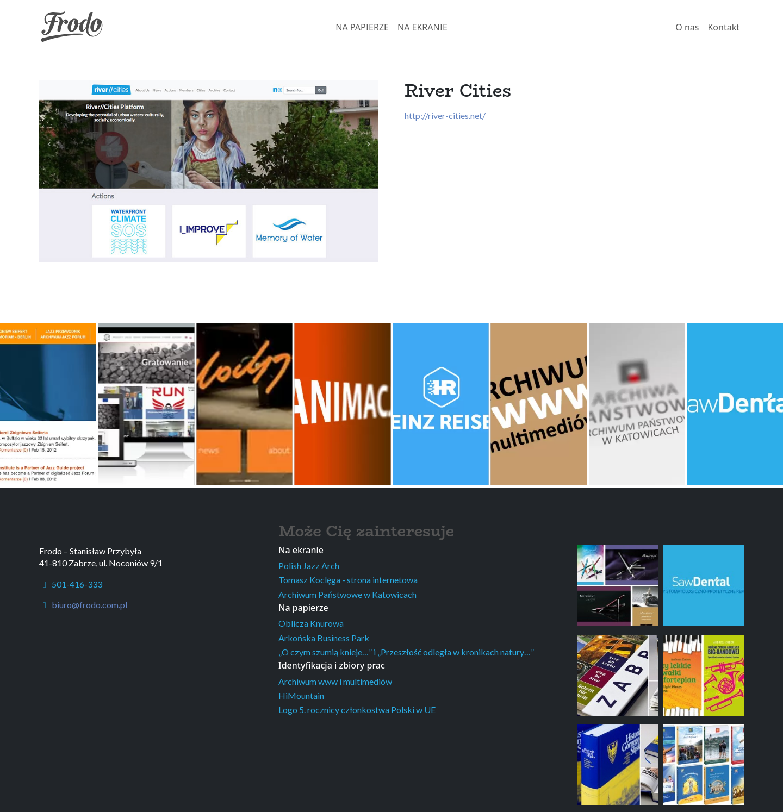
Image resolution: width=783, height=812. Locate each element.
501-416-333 (70, 584)
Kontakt (723, 27)
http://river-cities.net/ (445, 115)
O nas (687, 27)
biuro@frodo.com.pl (89, 604)
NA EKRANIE (422, 27)
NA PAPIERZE (362, 27)
